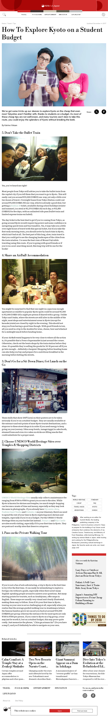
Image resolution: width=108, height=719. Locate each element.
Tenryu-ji (46, 520)
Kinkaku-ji (31, 511)
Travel (24, 14)
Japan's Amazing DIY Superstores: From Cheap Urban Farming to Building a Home (89, 599)
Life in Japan (75, 14)
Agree (60, 711)
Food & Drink (37, 14)
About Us (6, 700)
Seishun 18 (16, 205)
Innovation (63, 14)
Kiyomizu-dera (51, 509)
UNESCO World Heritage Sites (16, 497)
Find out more (82, 711)
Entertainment (50, 14)
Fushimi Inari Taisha (12, 511)
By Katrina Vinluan (9, 125)
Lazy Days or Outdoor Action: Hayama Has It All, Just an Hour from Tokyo (89, 573)
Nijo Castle (60, 520)
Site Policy (19, 700)
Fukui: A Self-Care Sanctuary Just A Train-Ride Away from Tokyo (88, 585)
